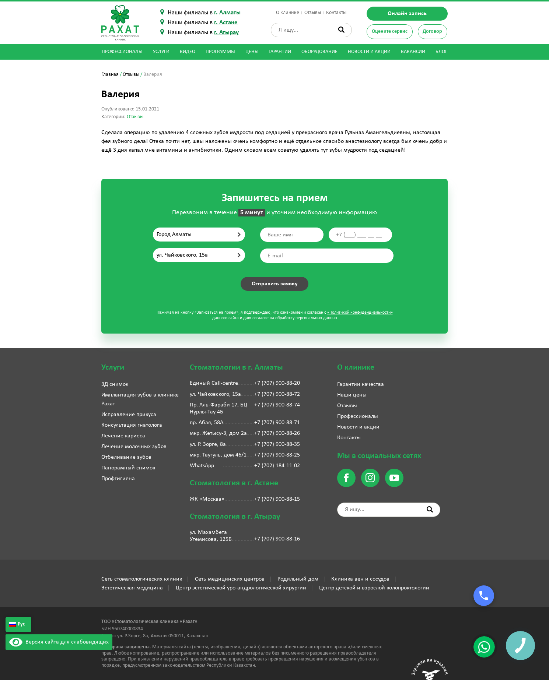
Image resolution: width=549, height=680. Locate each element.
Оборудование (319, 51)
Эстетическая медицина (132, 588)
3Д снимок (114, 384)
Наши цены (352, 395)
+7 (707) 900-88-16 (277, 539)
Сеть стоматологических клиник (141, 579)
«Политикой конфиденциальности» (360, 312)
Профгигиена (118, 479)
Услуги (161, 51)
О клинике (287, 12)
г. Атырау (226, 32)
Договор (432, 31)
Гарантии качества (360, 384)
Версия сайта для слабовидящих (59, 642)
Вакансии (413, 51)
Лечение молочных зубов (134, 447)
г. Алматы (227, 13)
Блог (441, 51)
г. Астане (226, 23)
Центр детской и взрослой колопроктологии (374, 588)
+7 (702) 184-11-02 (277, 466)
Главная (110, 74)
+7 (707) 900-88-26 (277, 433)
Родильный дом (297, 579)
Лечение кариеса (123, 436)
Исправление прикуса (128, 414)
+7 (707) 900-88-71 (277, 423)
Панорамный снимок (128, 468)
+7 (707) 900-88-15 (277, 499)
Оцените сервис (390, 31)
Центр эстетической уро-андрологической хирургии (241, 588)
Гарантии (280, 51)
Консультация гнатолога (131, 425)
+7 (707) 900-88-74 (277, 405)
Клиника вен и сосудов (360, 579)
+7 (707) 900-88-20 (277, 383)
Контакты (336, 12)
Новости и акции (369, 51)
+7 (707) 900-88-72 (277, 394)
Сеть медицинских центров (230, 579)
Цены (252, 51)
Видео (187, 51)
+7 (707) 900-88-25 (277, 455)
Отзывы (312, 12)
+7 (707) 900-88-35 (277, 444)
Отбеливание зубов (126, 457)
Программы (220, 51)
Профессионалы (122, 51)
